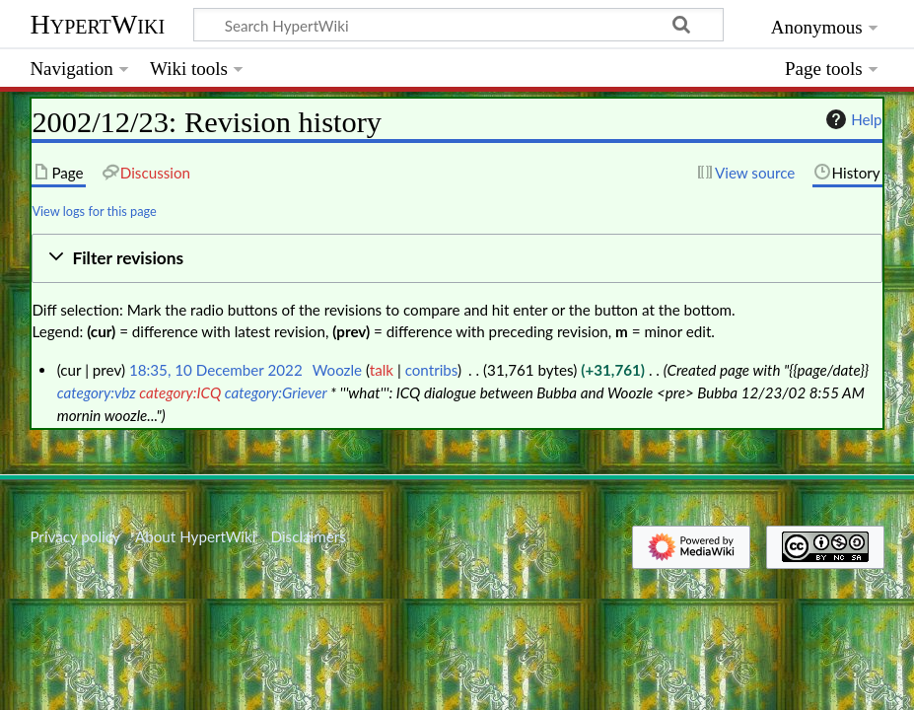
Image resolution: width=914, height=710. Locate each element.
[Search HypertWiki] (458, 24)
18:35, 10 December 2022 (216, 370)
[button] (456, 259)
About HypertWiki (195, 536)
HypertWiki (97, 24)
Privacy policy (74, 536)
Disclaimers (308, 536)
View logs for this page (94, 211)
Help (851, 119)
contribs (431, 370)
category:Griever (276, 392)
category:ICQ (180, 392)
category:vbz (96, 392)
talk (381, 370)
